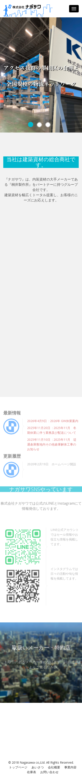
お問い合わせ (49, 772)
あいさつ (37, 767)
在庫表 (31, 772)
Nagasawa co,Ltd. (32, 762)
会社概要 (54, 767)
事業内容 (70, 767)
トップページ (18, 767)
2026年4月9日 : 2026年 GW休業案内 (52, 420)
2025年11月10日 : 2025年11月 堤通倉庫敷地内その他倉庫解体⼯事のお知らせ (51, 443)
